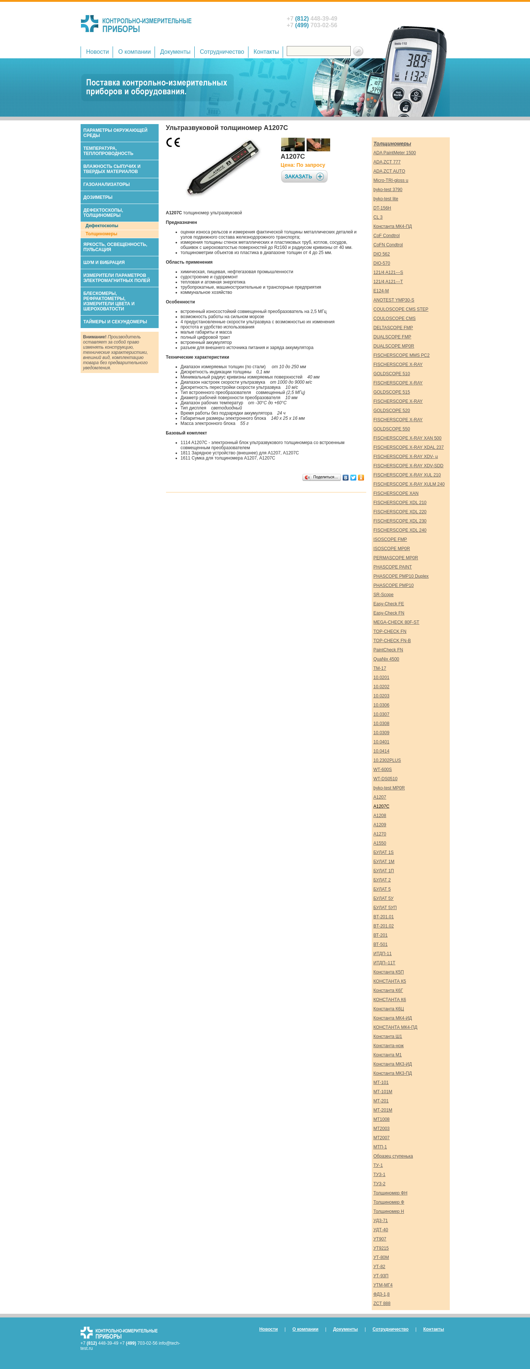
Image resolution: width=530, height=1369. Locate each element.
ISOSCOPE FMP (390, 539)
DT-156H (382, 208)
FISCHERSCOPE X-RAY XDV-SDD (409, 465)
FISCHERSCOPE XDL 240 (400, 530)
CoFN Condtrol (388, 244)
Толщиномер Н (389, 1211)
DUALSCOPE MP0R (394, 346)
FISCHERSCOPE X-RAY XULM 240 (409, 484)
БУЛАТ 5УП (385, 907)
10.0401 (381, 742)
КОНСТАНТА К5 (390, 981)
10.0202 (381, 686)
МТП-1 (380, 1147)
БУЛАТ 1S (384, 852)
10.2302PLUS (387, 760)
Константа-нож (389, 1045)
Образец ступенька (393, 1156)
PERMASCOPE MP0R (396, 557)
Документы (175, 52)
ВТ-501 (381, 944)
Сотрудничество (222, 52)
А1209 (380, 824)
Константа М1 (388, 1054)
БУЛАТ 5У (384, 898)
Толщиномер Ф (389, 1202)
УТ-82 (379, 1266)
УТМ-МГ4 (383, 1285)
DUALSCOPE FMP (392, 336)
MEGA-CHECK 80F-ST (397, 622)
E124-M (381, 290)
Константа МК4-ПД (393, 226)
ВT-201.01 (384, 916)
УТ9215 (381, 1248)
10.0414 (381, 751)
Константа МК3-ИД (393, 1064)
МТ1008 (382, 1119)
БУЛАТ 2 (382, 880)
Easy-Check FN (389, 613)
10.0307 (381, 714)
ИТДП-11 (383, 953)
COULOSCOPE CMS (395, 318)
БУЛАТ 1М (384, 861)
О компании (134, 52)
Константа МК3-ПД (393, 1073)
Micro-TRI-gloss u (391, 180)
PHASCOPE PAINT (393, 567)
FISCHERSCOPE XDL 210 (400, 502)
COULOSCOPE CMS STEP (401, 309)
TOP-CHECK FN (390, 631)
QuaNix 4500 (386, 659)
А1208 (380, 815)
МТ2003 (382, 1128)
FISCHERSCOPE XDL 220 (400, 511)
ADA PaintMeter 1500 (395, 152)
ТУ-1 (378, 1165)
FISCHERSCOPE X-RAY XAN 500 (408, 438)
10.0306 (381, 705)
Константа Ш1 (388, 1036)
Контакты (266, 52)
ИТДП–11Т (385, 962)
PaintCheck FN (388, 649)
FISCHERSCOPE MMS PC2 (402, 355)
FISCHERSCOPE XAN (396, 493)
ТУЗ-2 (380, 1183)
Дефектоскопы (102, 225)
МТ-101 (381, 1082)
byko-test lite (386, 198)
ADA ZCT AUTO (389, 171)
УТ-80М (381, 1257)
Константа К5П (389, 972)
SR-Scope (384, 594)
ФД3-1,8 (382, 1294)
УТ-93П (381, 1275)
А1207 (380, 797)
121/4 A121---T (388, 281)
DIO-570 (382, 263)
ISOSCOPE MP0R (392, 548)
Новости (97, 52)
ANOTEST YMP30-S (394, 300)
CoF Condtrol (387, 235)
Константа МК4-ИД (393, 1018)
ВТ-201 (381, 935)
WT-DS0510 (386, 778)
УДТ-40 (381, 1229)
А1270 (380, 834)
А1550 (380, 843)
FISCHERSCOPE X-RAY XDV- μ (406, 456)
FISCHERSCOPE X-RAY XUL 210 (407, 475)
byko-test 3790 (388, 189)
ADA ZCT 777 (387, 162)
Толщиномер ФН (390, 1193)
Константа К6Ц (389, 1008)
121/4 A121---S (388, 272)
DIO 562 (382, 254)
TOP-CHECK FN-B (392, 640)
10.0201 (381, 677)
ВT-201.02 (384, 926)
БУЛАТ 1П (384, 870)
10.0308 (381, 723)
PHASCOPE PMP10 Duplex (401, 576)
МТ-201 (381, 1101)
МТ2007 (382, 1137)
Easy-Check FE (389, 603)
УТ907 (380, 1239)
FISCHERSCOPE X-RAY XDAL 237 (409, 447)
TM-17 (380, 668)
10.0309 (381, 732)
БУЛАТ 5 (382, 889)
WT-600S (383, 769)
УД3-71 (381, 1220)
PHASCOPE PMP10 (394, 585)
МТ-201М (383, 1110)
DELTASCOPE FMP (393, 327)
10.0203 (381, 695)
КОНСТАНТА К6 (390, 999)
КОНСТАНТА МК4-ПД (395, 1027)
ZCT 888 (382, 1303)
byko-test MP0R (389, 788)
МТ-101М (383, 1091)
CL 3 (378, 217)
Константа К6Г (388, 990)
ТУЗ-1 (380, 1174)
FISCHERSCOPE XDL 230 (400, 521)
